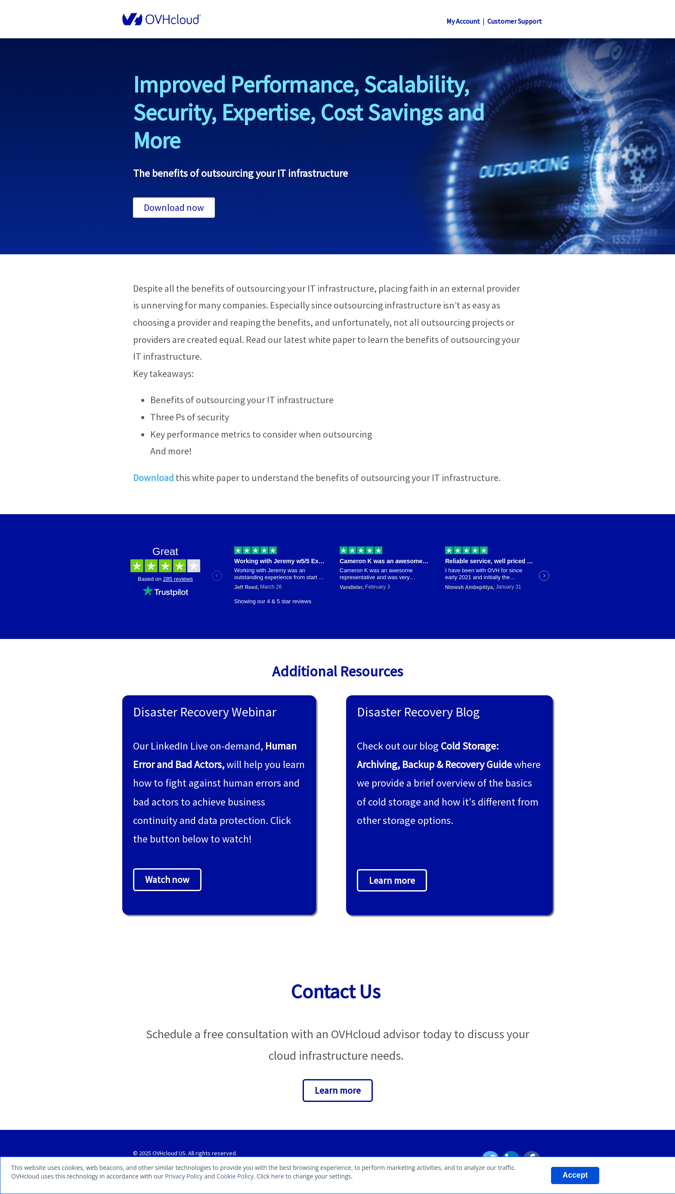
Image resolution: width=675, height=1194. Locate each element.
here (277, 1176)
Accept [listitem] (575, 1175)
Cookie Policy (235, 1176)
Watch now (167, 879)
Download (153, 478)
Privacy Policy (183, 1176)
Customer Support (514, 21)
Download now (174, 207)
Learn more (392, 880)
